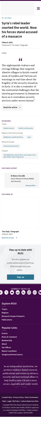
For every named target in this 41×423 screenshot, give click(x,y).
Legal (26, 405)
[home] (17, 8)
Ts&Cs (20, 405)
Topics (4, 128)
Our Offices (7, 352)
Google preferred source (13, 359)
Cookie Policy (13, 401)
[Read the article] (12, 112)
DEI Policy (33, 405)
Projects (5, 155)
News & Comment (10, 341)
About (4, 348)
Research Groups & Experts (15, 321)
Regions (6, 317)
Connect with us (20, 293)
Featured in (8, 198)
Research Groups (8, 146)
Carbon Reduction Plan (20, 409)
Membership (7, 345)
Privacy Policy (26, 401)
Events (5, 338)
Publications (7, 324)
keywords (7, 125)
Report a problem (10, 355)
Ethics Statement (9, 405)
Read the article (10, 242)
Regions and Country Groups (13, 137)
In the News (7, 18)
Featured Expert (11, 172)
